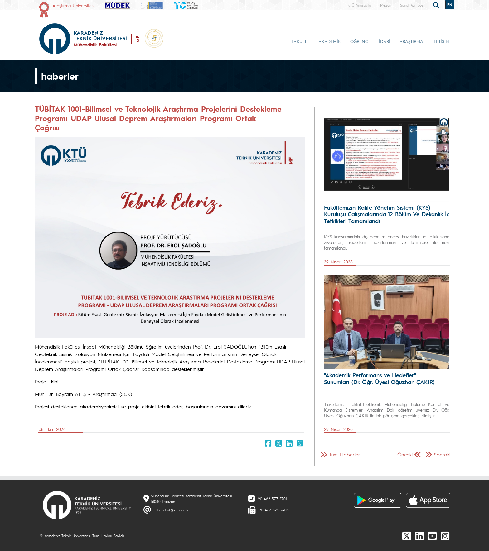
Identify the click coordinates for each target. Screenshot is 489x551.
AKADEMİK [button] (329, 41)
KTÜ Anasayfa (359, 4)
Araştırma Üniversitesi (73, 5)
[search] (437, 4)
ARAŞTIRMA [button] (411, 41)
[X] (406, 535)
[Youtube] (432, 535)
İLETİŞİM (441, 41)
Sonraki (442, 454)
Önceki (405, 454)
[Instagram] (445, 535)
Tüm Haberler (344, 454)
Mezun (385, 4)
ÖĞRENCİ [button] (360, 41)
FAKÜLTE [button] (300, 41)
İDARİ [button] (384, 41)
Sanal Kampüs (411, 4)
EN (449, 4)
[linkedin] (419, 535)
